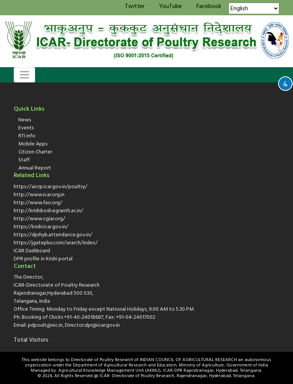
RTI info (26, 135)
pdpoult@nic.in (45, 325)
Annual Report (34, 167)
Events (26, 127)
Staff (24, 159)
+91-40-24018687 (83, 317)
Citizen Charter (35, 151)
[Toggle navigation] (24, 74)
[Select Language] (254, 8)
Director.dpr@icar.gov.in (92, 325)
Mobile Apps (32, 143)
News (24, 119)
